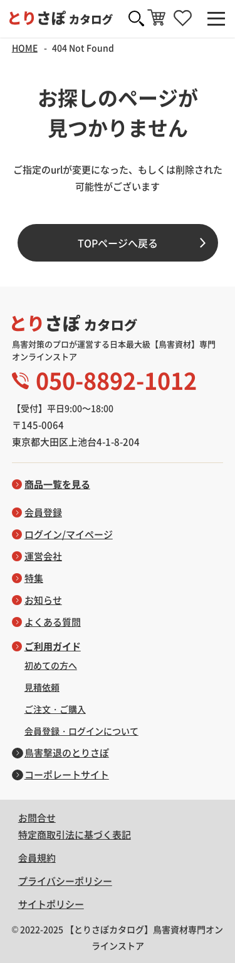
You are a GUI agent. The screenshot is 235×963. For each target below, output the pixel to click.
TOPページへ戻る (118, 242)
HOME (25, 47)
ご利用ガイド (52, 646)
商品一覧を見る (57, 484)
